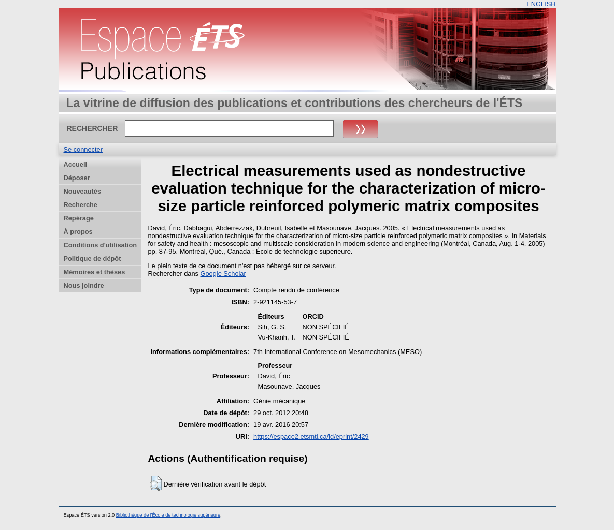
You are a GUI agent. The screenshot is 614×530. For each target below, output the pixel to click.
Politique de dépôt (92, 258)
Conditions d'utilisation (100, 245)
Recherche (80, 205)
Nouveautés (83, 191)
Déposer (77, 178)
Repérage (79, 218)
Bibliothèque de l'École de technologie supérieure (168, 515)
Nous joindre (84, 285)
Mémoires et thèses (94, 272)
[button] (156, 483)
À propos (78, 231)
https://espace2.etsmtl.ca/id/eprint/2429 (311, 436)
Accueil (76, 164)
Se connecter (83, 149)
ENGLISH (540, 4)
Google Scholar (223, 273)
